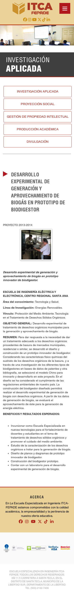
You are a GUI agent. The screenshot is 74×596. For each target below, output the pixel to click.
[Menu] (64, 8)
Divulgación (38, 141)
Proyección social (37, 104)
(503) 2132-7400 (40, 588)
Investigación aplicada (37, 91)
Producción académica (38, 129)
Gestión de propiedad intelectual (37, 116)
